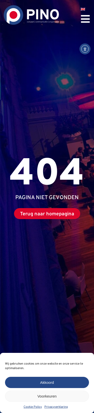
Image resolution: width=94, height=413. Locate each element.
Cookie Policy (33, 407)
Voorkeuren (47, 396)
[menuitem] (83, 9)
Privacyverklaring (56, 407)
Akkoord (47, 382)
